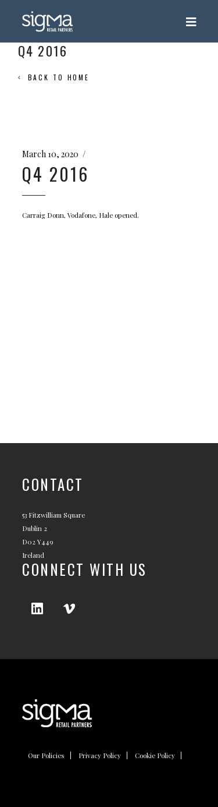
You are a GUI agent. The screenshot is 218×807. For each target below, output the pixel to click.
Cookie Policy (155, 755)
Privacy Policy (99, 755)
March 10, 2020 (50, 154)
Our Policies (46, 755)
